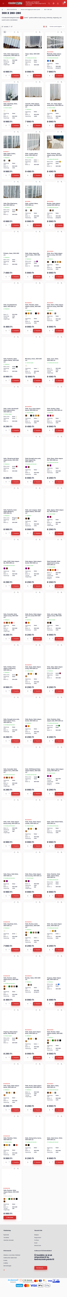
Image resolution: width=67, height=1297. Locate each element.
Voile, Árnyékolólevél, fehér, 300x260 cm (10, 305)
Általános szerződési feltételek (11, 1255)
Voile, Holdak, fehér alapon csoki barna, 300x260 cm (9, 668)
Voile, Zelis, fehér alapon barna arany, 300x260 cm (11, 822)
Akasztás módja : (49, 578)
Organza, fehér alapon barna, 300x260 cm (10, 1032)
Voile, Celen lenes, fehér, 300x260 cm (55, 1138)
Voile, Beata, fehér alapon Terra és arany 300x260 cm (33, 615)
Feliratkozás (39, 1268)
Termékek (6, 1237)
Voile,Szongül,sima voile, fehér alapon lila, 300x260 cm (33, 460)
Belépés (36, 1234)
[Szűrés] (1, 31)
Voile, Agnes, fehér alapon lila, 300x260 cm (55, 510)
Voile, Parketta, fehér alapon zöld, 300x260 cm (55, 720)
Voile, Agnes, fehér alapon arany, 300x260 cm (55, 769)
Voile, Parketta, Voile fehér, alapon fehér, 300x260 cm (53, 875)
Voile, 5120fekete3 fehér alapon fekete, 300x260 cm (32, 770)
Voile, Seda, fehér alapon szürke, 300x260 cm (33, 822)
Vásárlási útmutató (8, 1240)
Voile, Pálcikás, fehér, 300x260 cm (10, 1138)
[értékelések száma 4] (50, 51)
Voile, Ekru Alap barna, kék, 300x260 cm (10, 204)
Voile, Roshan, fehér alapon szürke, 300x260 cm (54, 1033)
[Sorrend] (56, 26)
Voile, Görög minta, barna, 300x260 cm (33, 1138)
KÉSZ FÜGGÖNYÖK (12, 9)
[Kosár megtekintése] (63, 3)
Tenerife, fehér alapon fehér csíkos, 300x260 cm (32, 105)
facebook (4, 1270)
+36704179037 (30, 3)
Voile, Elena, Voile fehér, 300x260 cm (10, 874)
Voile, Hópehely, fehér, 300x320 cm (10, 104)
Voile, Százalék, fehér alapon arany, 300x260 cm (10, 615)
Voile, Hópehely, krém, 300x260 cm (10, 924)
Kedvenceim (37, 1245)
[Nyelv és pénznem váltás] (53, 3)
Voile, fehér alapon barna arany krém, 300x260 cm (11, 54)
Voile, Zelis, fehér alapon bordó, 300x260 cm (55, 667)
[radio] (46, 26)
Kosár (35, 1243)
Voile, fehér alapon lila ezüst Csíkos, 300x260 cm (32, 255)
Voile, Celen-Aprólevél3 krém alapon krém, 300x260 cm (10, 410)
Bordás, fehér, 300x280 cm (32, 978)
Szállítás (5, 1263)
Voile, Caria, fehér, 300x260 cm (53, 359)
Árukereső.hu (13, 1282)
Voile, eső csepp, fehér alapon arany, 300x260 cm (54, 615)
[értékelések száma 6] (50, 302)
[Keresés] (49, 3)
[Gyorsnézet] (18, 32)
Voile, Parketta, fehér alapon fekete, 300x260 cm (11, 360)
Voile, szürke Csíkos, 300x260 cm (31, 204)
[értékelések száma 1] (7, 101)
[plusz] (9, 75)
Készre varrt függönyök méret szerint (30, 9)
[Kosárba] (15, 75)
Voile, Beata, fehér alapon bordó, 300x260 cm (33, 720)
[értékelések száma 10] (50, 201)
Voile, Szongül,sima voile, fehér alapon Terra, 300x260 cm (11, 720)
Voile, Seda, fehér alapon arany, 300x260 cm (33, 667)
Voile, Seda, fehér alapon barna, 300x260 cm (11, 1086)
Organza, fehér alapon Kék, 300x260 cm (54, 978)
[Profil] (58, 3)
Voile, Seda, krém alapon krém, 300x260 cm (33, 1032)
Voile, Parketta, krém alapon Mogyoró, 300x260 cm (10, 511)
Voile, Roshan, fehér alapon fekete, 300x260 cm (11, 1192)
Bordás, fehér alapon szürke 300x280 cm (53, 204)
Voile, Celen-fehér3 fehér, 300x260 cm (55, 822)
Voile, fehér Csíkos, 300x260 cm (9, 154)
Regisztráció (37, 1237)
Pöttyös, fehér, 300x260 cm (11, 254)
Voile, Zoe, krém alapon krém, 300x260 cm (54, 924)
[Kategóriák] (3, 3)
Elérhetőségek (7, 1265)
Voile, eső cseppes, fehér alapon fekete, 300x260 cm (33, 511)
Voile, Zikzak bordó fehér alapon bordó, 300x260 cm (11, 460)
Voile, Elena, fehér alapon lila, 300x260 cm (55, 459)
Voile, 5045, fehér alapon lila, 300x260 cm (11, 562)
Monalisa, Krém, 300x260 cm (33, 359)
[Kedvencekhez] (14, 32)
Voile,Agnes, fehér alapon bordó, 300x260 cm (33, 562)
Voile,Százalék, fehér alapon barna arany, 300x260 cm (53, 563)
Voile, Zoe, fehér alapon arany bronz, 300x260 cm (55, 104)
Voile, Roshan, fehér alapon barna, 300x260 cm (10, 979)
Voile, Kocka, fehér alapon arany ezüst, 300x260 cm (33, 1086)
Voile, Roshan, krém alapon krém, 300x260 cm (32, 925)
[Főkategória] (2, 9)
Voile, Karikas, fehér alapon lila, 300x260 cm (54, 409)
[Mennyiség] (6, 75)
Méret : (5, 60)
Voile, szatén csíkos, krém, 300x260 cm (31, 154)
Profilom (36, 1240)
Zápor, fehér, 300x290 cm (32, 54)
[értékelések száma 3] (28, 664)
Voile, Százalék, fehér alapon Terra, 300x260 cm (10, 770)
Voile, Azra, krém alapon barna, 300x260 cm (32, 409)
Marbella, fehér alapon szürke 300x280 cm (54, 54)
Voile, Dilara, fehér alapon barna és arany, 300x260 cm (55, 306)
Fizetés (5, 1260)
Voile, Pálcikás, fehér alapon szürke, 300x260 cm (33, 306)
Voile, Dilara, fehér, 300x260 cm (53, 1086)
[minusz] (9, 76)
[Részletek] (9, 1217)
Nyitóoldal (6, 1234)
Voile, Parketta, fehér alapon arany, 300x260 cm (54, 155)
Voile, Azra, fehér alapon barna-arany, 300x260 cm (54, 255)
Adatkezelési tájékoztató (10, 1257)
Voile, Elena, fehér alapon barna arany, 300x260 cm (33, 874)
